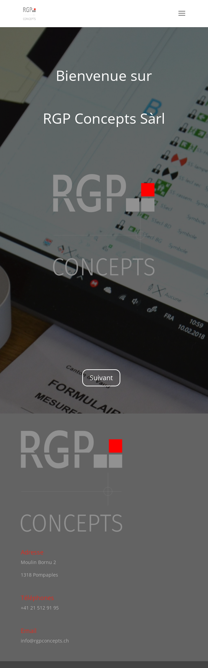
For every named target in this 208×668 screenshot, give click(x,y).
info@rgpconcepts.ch (45, 640)
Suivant (101, 377)
